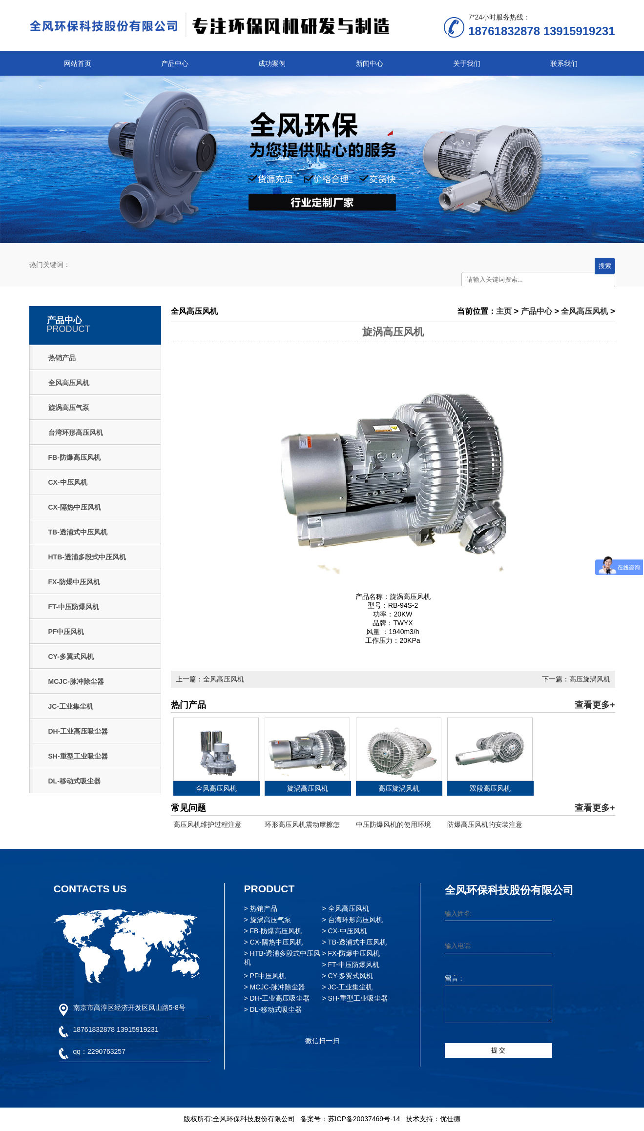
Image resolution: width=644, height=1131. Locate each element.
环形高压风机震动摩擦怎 (302, 824)
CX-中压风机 (67, 482)
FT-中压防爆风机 (74, 607)
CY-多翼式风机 (71, 656)
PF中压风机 (66, 632)
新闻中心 (369, 63)
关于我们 (466, 63)
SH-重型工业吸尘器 (78, 756)
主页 (504, 311)
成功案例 (272, 63)
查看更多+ (595, 705)
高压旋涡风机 (589, 679)
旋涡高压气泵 (68, 407)
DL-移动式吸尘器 (74, 781)
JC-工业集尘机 (71, 706)
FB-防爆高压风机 (74, 457)
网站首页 (77, 63)
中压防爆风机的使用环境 (393, 824)
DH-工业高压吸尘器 (78, 731)
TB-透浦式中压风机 (77, 532)
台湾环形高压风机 (75, 432)
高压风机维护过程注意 (207, 824)
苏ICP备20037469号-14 (364, 1119)
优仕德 (450, 1119)
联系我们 (564, 63)
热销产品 (62, 358)
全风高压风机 (68, 383)
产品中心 (174, 63)
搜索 (605, 265)
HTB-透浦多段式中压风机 (87, 557)
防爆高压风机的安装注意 (484, 824)
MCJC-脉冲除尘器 (76, 681)
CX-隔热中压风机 (74, 507)
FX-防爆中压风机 (74, 582)
